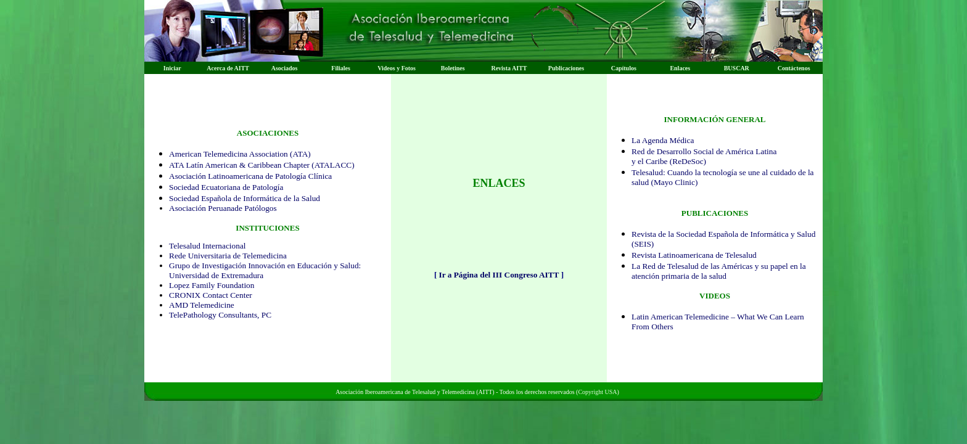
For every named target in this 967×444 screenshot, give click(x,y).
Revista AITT (509, 68)
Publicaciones (566, 68)
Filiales (340, 68)
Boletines (453, 68)
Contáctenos (794, 68)
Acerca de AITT (228, 68)
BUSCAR (736, 68)
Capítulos (623, 68)
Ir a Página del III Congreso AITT (498, 274)
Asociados (284, 68)
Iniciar (172, 68)
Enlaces (680, 68)
